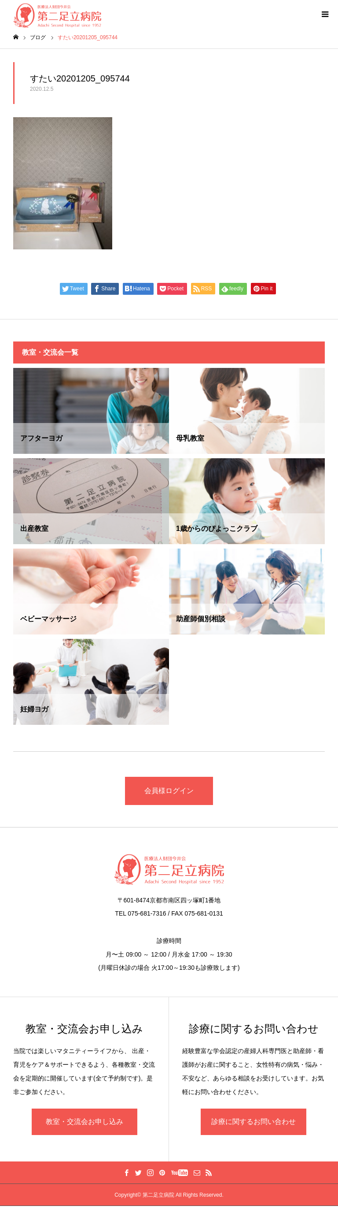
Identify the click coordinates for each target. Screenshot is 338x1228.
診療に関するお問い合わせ (253, 1121)
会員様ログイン (169, 790)
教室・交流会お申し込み (84, 1121)
